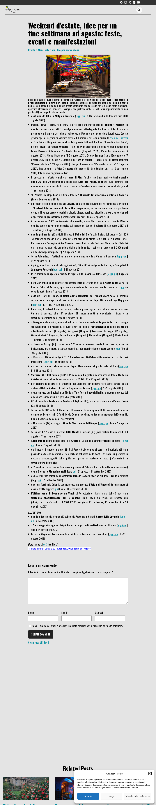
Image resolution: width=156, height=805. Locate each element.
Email (64, 617)
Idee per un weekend (67, 50)
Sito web (99, 617)
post (117, 348)
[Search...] (141, 10)
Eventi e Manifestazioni (41, 50)
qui (122, 287)
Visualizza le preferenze (138, 796)
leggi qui (80, 116)
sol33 (46, 544)
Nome (31, 617)
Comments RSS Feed (38, 647)
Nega (111, 796)
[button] (149, 773)
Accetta (88, 796)
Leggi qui (48, 362)
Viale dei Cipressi (119, 138)
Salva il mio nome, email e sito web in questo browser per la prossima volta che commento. (78, 630)
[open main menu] (150, 10)
